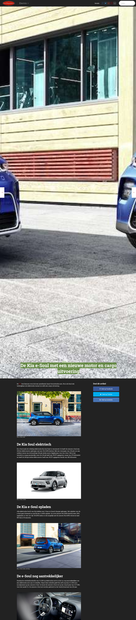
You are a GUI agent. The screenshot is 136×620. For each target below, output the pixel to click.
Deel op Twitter (107, 394)
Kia (20, 384)
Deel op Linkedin (107, 400)
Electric (23, 3)
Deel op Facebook (107, 389)
